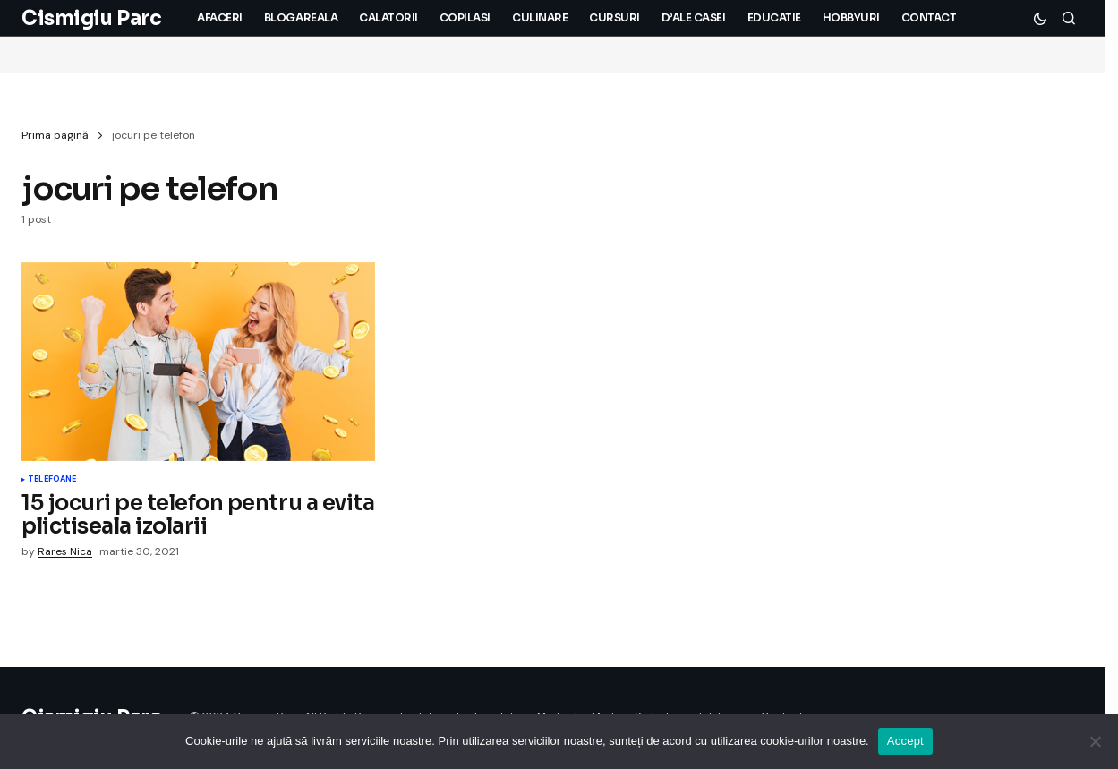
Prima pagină (55, 135)
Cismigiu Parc (91, 18)
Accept (905, 741)
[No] (1096, 741)
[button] (1040, 18)
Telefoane (52, 479)
